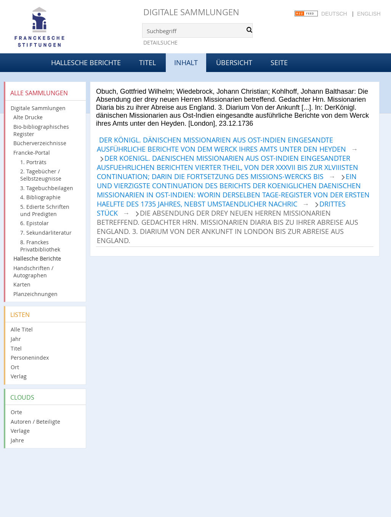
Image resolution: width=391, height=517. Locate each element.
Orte (16, 412)
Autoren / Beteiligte (35, 421)
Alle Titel (22, 329)
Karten (21, 284)
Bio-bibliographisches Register (41, 130)
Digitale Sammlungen (191, 12)
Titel (147, 62)
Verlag (19, 376)
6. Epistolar (34, 223)
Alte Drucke (28, 117)
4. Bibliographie (40, 197)
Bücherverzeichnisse (39, 143)
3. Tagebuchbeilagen (46, 188)
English (368, 14)
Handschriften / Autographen (33, 271)
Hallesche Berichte (86, 62)
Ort (15, 367)
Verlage (20, 430)
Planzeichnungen (35, 294)
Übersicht (234, 62)
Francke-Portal (31, 152)
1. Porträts (33, 162)
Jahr (16, 339)
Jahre (17, 440)
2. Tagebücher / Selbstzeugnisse (40, 175)
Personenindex (30, 357)
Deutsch (334, 14)
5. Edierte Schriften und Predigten (44, 210)
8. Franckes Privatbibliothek (40, 245)
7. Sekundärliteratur (46, 232)
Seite (279, 62)
